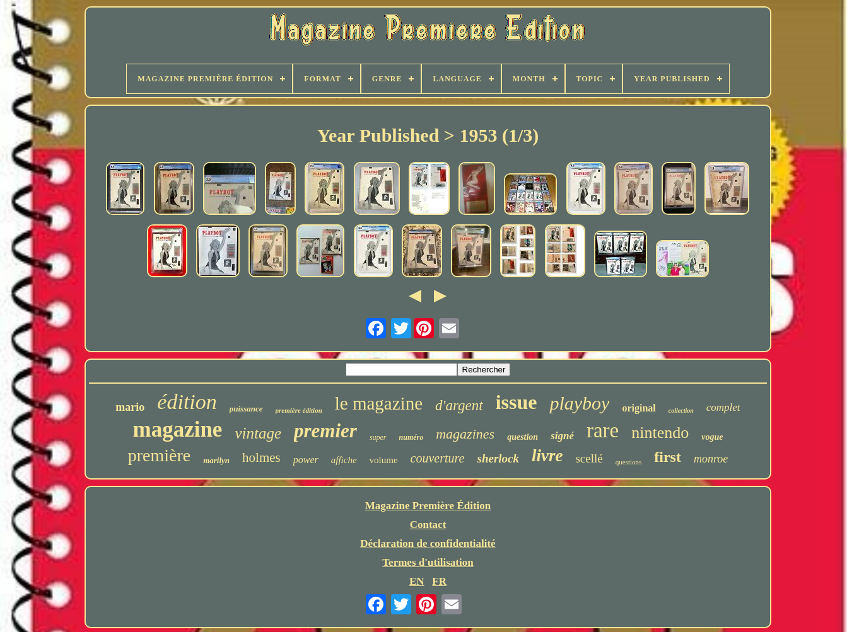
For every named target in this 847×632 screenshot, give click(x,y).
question (522, 437)
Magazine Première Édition (428, 506)
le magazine (379, 403)
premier (325, 431)
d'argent (459, 405)
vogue (712, 437)
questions (629, 462)
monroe (711, 458)
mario (129, 407)
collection (681, 410)
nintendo (660, 432)
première (159, 455)
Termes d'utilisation (427, 562)
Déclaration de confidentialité (427, 543)
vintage (258, 433)
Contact (428, 525)
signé (562, 436)
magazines (465, 434)
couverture (438, 458)
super (378, 437)
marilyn (216, 460)
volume (384, 460)
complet (723, 407)
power (305, 459)
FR (439, 581)
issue (516, 402)
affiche (344, 460)
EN (416, 581)
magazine (177, 429)
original (638, 408)
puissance (246, 408)
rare (603, 430)
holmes (261, 457)
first (667, 457)
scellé (588, 458)
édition (186, 401)
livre (547, 455)
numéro (411, 437)
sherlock (498, 458)
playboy (579, 403)
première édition (299, 410)
